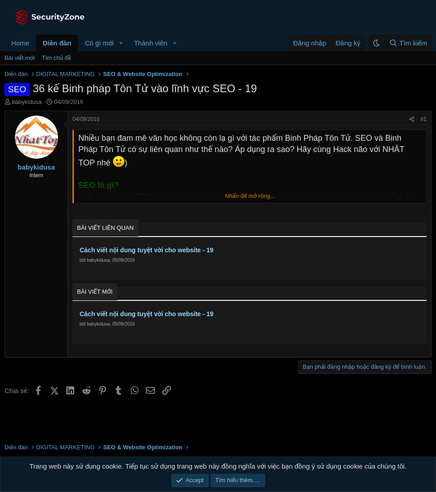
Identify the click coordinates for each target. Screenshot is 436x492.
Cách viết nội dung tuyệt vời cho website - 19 (146, 250)
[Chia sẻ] (412, 119)
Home (20, 43)
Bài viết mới (20, 57)
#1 (424, 119)
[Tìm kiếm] (407, 43)
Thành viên (150, 43)
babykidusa (27, 101)
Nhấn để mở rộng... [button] (250, 195)
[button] (120, 43)
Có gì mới (99, 43)
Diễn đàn (57, 43)
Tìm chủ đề (56, 57)
